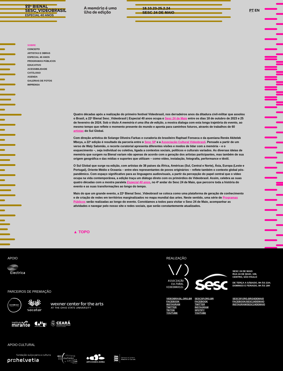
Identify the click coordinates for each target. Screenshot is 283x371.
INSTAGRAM (173, 304)
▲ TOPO (81, 232)
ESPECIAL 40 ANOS (38, 57)
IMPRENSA (33, 84)
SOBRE (31, 45)
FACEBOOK (173, 301)
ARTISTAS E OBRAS (38, 53)
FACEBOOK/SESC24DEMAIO (248, 301)
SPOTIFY (200, 310)
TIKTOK (170, 310)
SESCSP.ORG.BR (204, 298)
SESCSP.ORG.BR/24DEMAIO (248, 298)
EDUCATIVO (34, 65)
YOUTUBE (172, 313)
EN (257, 10)
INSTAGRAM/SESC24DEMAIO (248, 304)
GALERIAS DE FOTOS (39, 80)
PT (251, 10)
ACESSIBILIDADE (37, 68)
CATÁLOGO (34, 72)
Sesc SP (150, 142)
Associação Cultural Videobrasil (183, 142)
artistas (78, 130)
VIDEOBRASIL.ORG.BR (179, 298)
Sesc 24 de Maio (176, 118)
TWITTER (171, 307)
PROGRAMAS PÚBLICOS (41, 61)
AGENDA (32, 76)
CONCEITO (33, 49)
